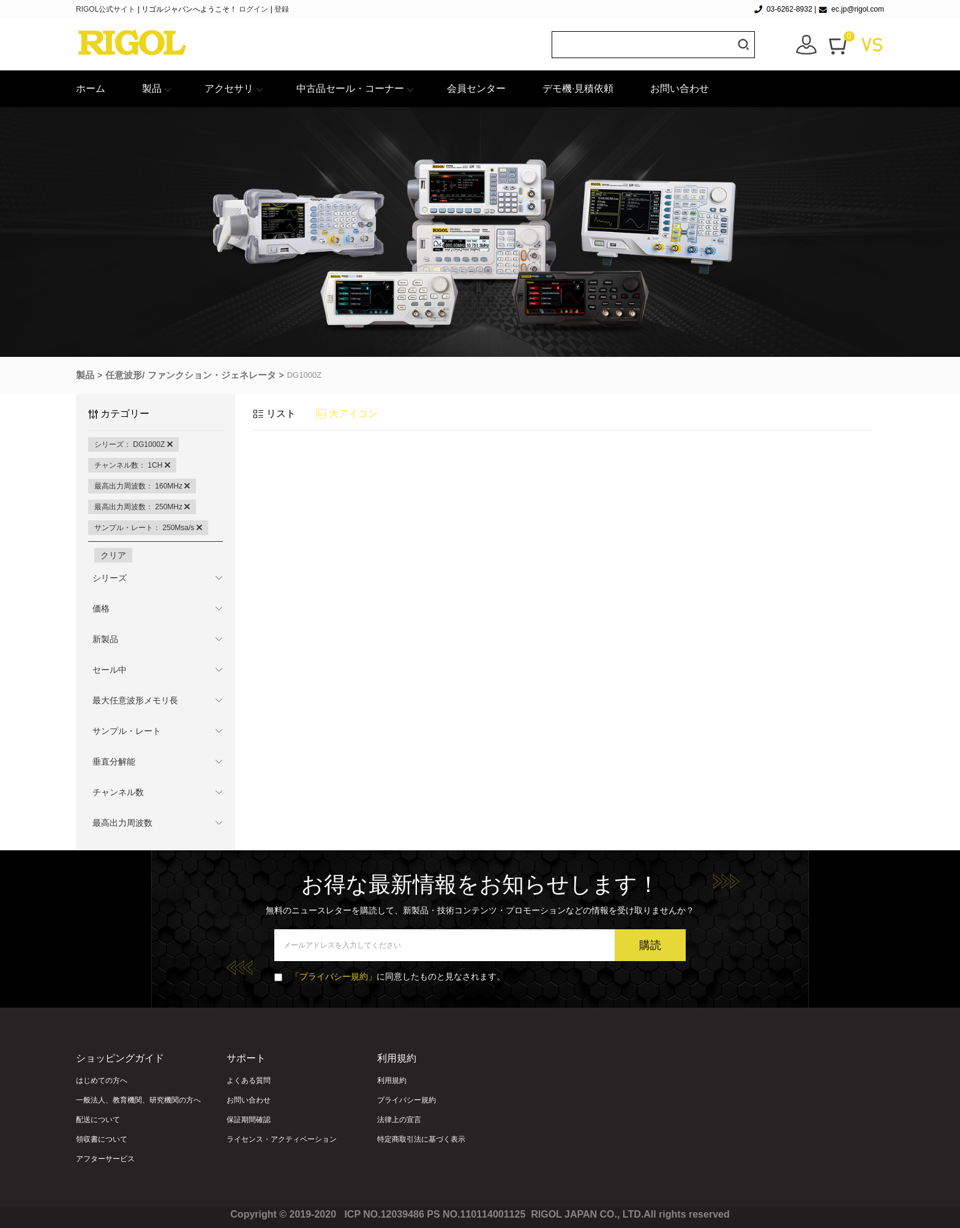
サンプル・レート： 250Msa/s (148, 527)
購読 (650, 945)
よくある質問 (249, 1080)
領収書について (101, 1139)
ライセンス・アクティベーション (282, 1139)
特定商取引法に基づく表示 (421, 1139)
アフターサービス (105, 1159)
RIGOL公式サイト (107, 9)
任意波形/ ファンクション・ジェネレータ (190, 375)
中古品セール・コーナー (350, 88)
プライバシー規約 (406, 1100)
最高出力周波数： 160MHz (142, 486)
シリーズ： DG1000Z (133, 444)
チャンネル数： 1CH (132, 465)
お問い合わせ (679, 88)
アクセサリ (228, 88)
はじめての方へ (101, 1080)
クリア (113, 555)
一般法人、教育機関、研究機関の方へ (138, 1100)
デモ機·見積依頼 (577, 88)
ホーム (90, 88)
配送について (98, 1119)
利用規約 (392, 1080)
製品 (152, 88)
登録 (281, 9)
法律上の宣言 (399, 1119)
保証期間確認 (249, 1119)
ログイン (253, 9)
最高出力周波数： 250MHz (142, 507)
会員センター (476, 88)
